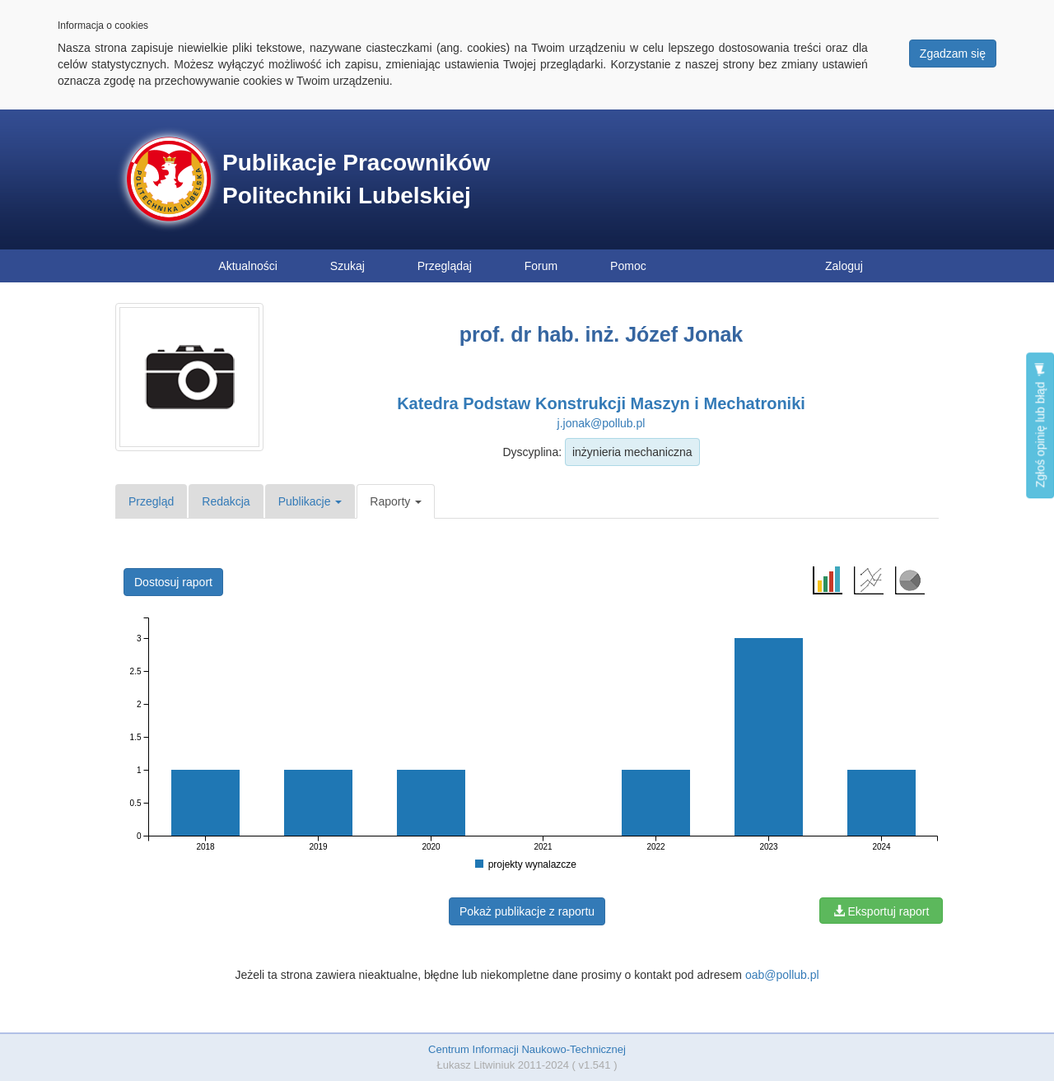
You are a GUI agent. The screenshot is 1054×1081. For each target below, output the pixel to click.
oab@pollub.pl (782, 974)
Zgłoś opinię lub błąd (1040, 425)
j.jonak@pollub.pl (601, 423)
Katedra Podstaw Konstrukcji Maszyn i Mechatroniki (601, 403)
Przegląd (151, 501)
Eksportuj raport (881, 911)
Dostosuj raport (173, 582)
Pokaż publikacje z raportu (527, 911)
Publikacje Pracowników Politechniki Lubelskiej (356, 179)
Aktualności (247, 266)
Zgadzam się (953, 53)
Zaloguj (844, 266)
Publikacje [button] (310, 501)
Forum (541, 266)
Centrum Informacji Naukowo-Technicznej (527, 1049)
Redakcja (226, 501)
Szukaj (347, 266)
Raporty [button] (396, 501)
